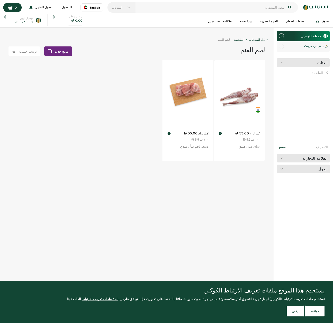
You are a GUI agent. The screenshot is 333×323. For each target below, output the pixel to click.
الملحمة (320, 73)
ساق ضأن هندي (249, 146)
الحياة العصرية (269, 21)
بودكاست (246, 21)
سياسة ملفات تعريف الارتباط (102, 299)
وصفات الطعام (295, 21)
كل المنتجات (257, 39)
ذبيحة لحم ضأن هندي (194, 146)
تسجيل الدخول (41, 7)
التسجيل (67, 7)
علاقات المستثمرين (220, 21)
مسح (282, 147)
